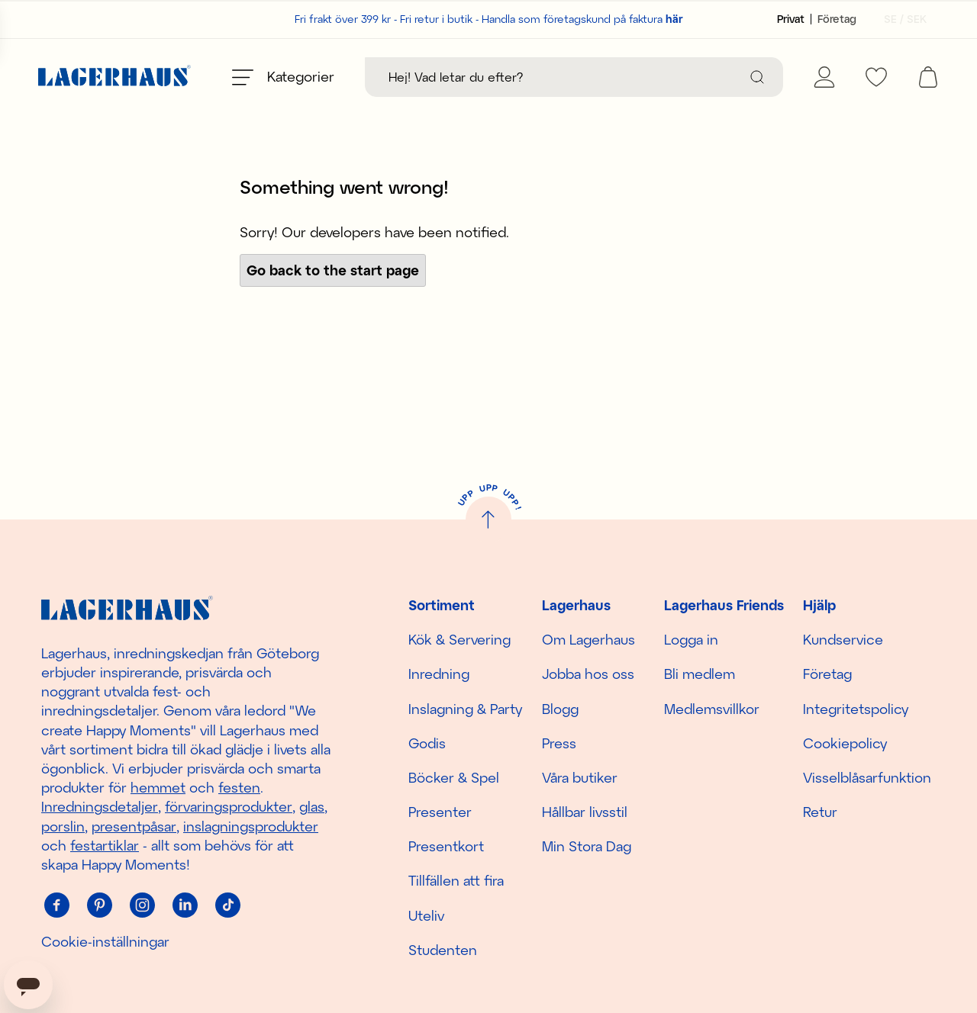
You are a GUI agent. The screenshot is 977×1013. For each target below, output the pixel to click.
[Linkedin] (184, 904)
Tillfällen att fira (456, 881)
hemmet (158, 787)
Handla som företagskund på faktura (582, 18)
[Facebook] (56, 904)
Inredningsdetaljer (99, 807)
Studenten (442, 949)
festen (239, 787)
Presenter (440, 811)
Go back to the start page (333, 304)
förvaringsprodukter (228, 807)
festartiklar (104, 845)
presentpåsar (134, 826)
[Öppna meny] (283, 77)
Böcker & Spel (453, 777)
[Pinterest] (99, 904)
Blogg (560, 708)
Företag (827, 674)
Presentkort (446, 846)
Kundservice (843, 639)
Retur (820, 811)
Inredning (438, 674)
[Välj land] (901, 19)
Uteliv (426, 915)
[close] (966, 125)
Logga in (691, 639)
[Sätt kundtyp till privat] (791, 19)
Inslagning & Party (465, 708)
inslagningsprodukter (250, 826)
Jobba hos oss (588, 674)
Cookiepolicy (845, 743)
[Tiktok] (227, 904)
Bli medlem (699, 674)
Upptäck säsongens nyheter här (488, 132)
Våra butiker (579, 777)
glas (311, 807)
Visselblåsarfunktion (867, 777)
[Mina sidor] (824, 77)
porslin (63, 826)
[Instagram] (142, 904)
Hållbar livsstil (584, 811)
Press (559, 743)
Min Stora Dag (586, 846)
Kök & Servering (459, 639)
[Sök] (757, 77)
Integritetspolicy (855, 708)
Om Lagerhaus (588, 639)
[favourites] (876, 77)
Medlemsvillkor (711, 708)
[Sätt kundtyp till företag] (837, 19)
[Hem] (114, 77)
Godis (427, 743)
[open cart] (928, 77)
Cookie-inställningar (105, 941)
